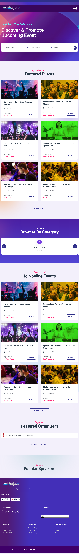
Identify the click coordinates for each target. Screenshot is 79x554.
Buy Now (31, 115)
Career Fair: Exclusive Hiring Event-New (18, 145)
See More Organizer (39, 446)
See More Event (39, 209)
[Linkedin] (12, 513)
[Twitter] (8, 513)
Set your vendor (9, 116)
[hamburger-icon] (75, 8)
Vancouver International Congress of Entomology (18, 187)
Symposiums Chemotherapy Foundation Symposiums (54, 145)
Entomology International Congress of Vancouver (19, 104)
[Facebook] (4, 513)
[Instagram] (17, 513)
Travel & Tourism (39, 248)
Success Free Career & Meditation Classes (57, 104)
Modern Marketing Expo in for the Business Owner (56, 187)
